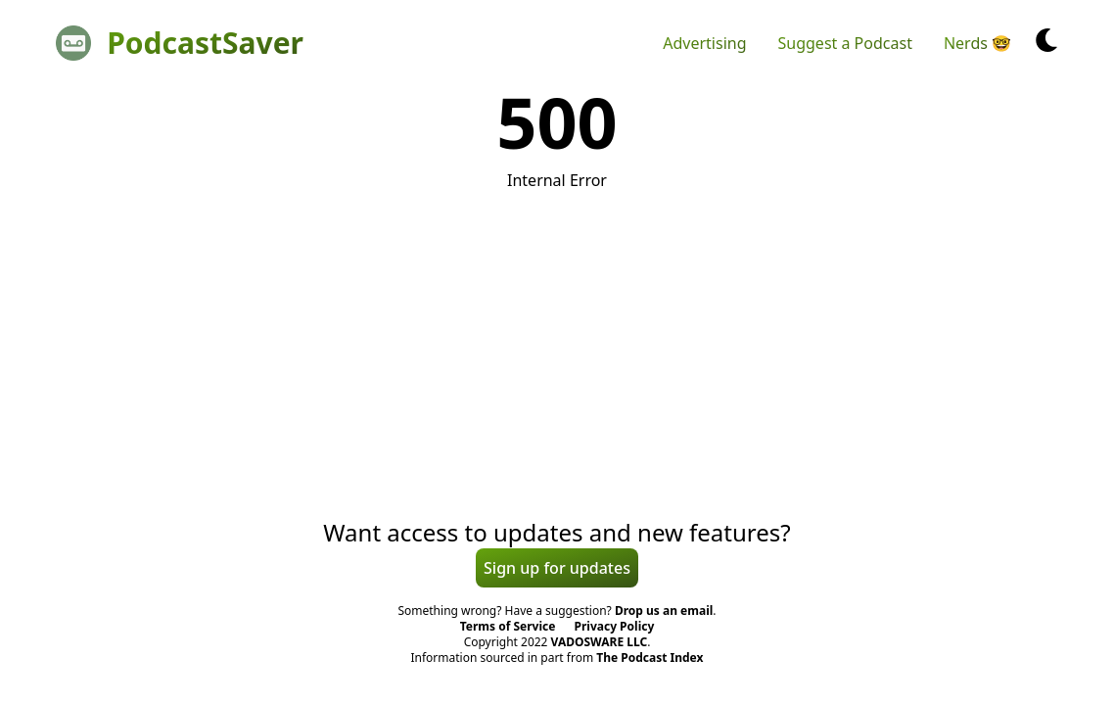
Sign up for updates (557, 568)
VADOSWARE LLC (599, 642)
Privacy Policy (615, 626)
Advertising (704, 43)
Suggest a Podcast (845, 43)
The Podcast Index (649, 657)
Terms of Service (508, 626)
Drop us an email (664, 610)
